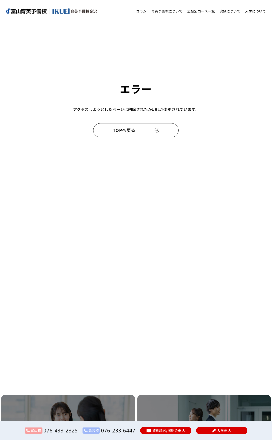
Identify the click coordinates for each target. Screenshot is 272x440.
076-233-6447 (118, 430)
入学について (255, 11)
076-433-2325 (60, 430)
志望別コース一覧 (201, 11)
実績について (230, 11)
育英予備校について (166, 11)
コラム (141, 11)
